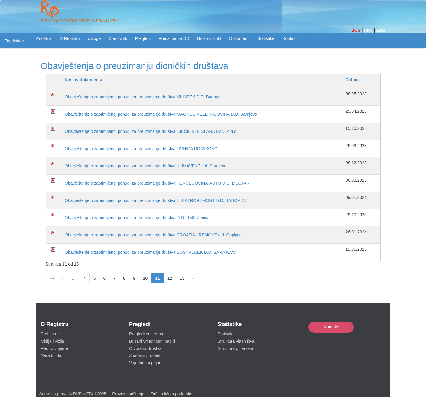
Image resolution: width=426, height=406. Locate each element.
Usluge (94, 38)
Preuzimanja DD (173, 38)
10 (145, 278)
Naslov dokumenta (83, 79)
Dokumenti (239, 38)
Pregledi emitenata (146, 334)
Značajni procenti (145, 355)
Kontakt (331, 327)
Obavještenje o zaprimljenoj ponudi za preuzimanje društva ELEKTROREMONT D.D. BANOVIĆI (155, 200)
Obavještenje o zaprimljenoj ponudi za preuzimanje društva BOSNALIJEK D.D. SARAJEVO (150, 252)
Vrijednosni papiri (145, 362)
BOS (356, 30)
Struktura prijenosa (235, 348)
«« (52, 278)
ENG (380, 30)
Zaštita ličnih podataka (171, 393)
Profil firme (51, 334)
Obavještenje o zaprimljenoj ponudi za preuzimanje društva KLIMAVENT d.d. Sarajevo (145, 165)
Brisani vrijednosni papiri (152, 341)
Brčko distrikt (209, 38)
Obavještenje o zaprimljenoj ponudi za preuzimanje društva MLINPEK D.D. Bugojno (143, 96)
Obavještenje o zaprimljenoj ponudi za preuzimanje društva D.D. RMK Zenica (137, 217)
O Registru (70, 38)
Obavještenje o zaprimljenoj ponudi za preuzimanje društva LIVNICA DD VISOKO (141, 148)
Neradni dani (53, 355)
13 (182, 278)
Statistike (266, 38)
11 (157, 278)
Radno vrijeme (54, 348)
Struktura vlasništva (236, 341)
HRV (369, 30)
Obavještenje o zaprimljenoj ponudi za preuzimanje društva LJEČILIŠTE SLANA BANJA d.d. (151, 131)
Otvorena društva (145, 348)
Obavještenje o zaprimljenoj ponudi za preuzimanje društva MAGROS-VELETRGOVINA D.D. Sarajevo (161, 114)
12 (169, 278)
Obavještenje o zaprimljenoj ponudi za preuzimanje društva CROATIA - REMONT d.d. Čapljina (153, 235)
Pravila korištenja (128, 393)
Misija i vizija (52, 341)
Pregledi (143, 38)
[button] (16, 40)
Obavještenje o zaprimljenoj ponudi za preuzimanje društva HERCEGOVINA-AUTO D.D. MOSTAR (157, 183)
